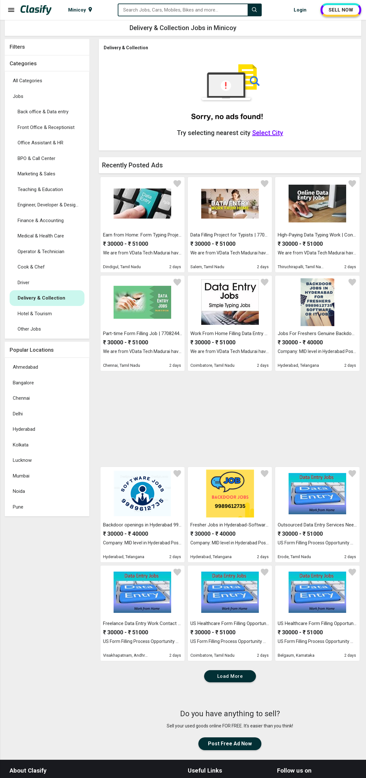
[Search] (254, 10)
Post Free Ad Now (230, 744)
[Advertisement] (47, 615)
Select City (267, 133)
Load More (230, 676)
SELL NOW (341, 10)
